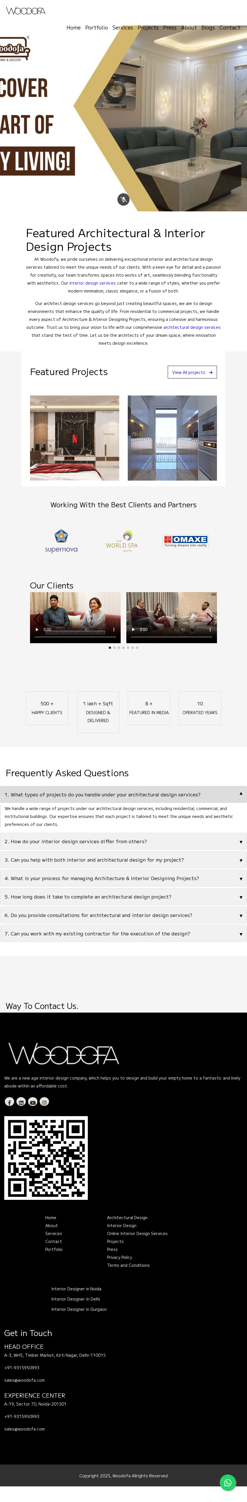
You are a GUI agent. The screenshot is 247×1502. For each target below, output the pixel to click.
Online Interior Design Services (137, 1249)
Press (169, 26)
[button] (110, 663)
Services (122, 26)
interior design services (92, 298)
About (189, 26)
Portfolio (96, 26)
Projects (148, 26)
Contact (230, 26)
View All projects (189, 387)
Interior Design (122, 1241)
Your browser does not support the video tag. (75, 633)
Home (74, 26)
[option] (61, 556)
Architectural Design (127, 1233)
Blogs (208, 26)
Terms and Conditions (128, 1281)
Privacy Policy (119, 1273)
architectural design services (192, 343)
